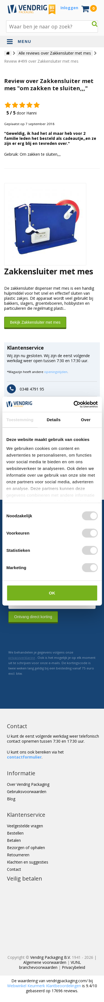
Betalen (14, 840)
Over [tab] (86, 419)
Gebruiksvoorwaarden (26, 791)
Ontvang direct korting (33, 617)
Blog (11, 798)
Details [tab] (53, 419)
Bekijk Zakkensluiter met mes (35, 322)
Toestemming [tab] (20, 419)
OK (52, 593)
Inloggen (69, 7)
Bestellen (15, 833)
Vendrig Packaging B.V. (50, 957)
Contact (14, 869)
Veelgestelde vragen (25, 825)
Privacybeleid (73, 967)
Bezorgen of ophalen (26, 847)
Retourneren (18, 854)
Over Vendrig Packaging (28, 784)
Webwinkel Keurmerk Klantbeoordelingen (44, 985)
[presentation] (50, 636)
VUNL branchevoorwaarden (50, 965)
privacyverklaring (21, 657)
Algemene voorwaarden (44, 962)
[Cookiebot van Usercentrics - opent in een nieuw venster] (74, 404)
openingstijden (55, 372)
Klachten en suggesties (27, 862)
